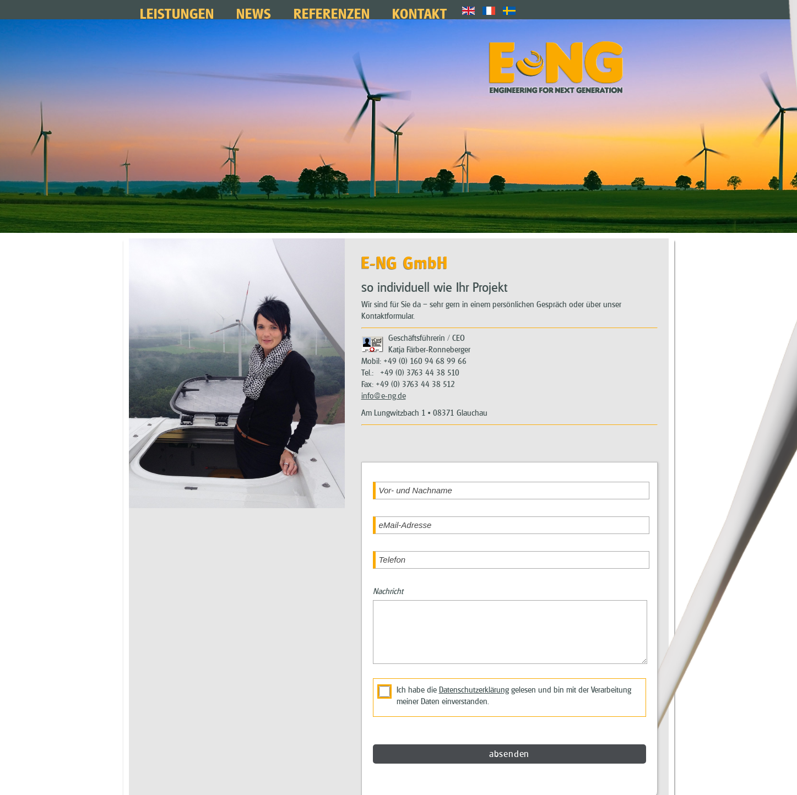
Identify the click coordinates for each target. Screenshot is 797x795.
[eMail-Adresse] (511, 516)
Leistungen (177, 12)
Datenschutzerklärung (474, 681)
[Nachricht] (510, 623)
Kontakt (419, 12)
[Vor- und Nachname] (511, 482)
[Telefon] (511, 551)
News (254, 12)
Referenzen (332, 12)
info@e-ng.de (383, 387)
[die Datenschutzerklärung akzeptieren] (384, 682)
